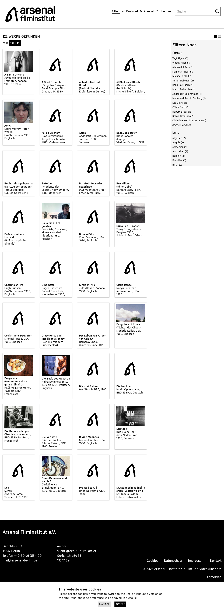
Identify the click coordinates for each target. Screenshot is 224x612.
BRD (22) (177, 164)
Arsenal (148, 11)
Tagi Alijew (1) (180, 58)
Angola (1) (178, 142)
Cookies (152, 561)
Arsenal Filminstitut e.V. (29, 531)
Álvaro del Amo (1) (182, 67)
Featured (132, 11)
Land (176, 132)
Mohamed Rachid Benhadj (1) (189, 98)
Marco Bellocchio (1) (183, 89)
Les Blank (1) (179, 102)
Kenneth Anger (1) (182, 71)
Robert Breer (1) (181, 111)
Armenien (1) (179, 146)
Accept (120, 604)
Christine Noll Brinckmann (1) (189, 120)
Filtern (116, 11)
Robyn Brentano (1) (183, 115)
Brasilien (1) (179, 160)
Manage (104, 604)
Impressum (196, 561)
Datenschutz (173, 561)
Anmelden (213, 577)
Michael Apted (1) (182, 75)
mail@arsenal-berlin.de (20, 560)
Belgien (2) (178, 155)
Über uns (165, 11)
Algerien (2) (179, 138)
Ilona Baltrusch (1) (182, 84)
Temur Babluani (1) (183, 80)
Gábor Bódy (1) (180, 107)
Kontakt (215, 561)
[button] (18, 43)
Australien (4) (180, 151)
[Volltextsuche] (195, 12)
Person (177, 53)
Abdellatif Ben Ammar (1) (187, 93)
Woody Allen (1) (181, 62)
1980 (15, 43)
